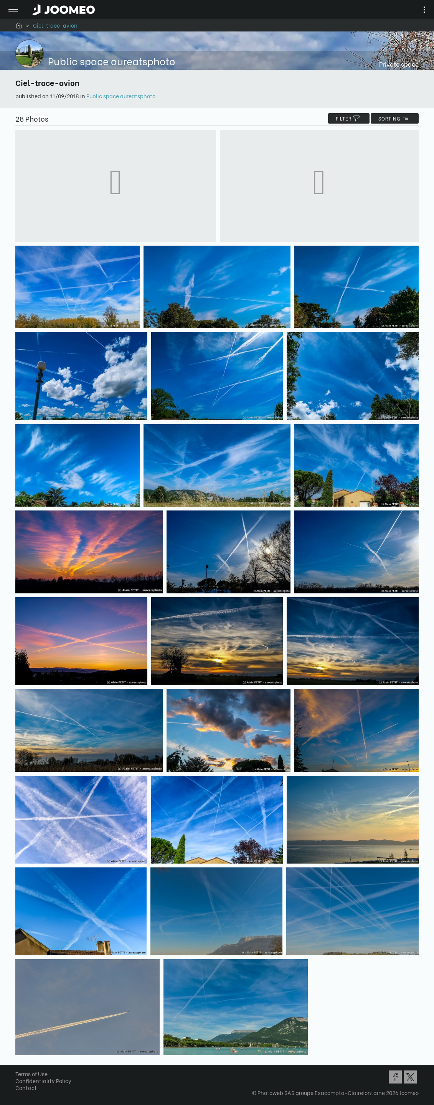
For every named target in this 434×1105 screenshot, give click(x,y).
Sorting (394, 118)
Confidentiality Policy (43, 1081)
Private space (399, 63)
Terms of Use (31, 1074)
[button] (20, 1065)
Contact (26, 1088)
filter (349, 118)
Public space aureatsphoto (120, 96)
